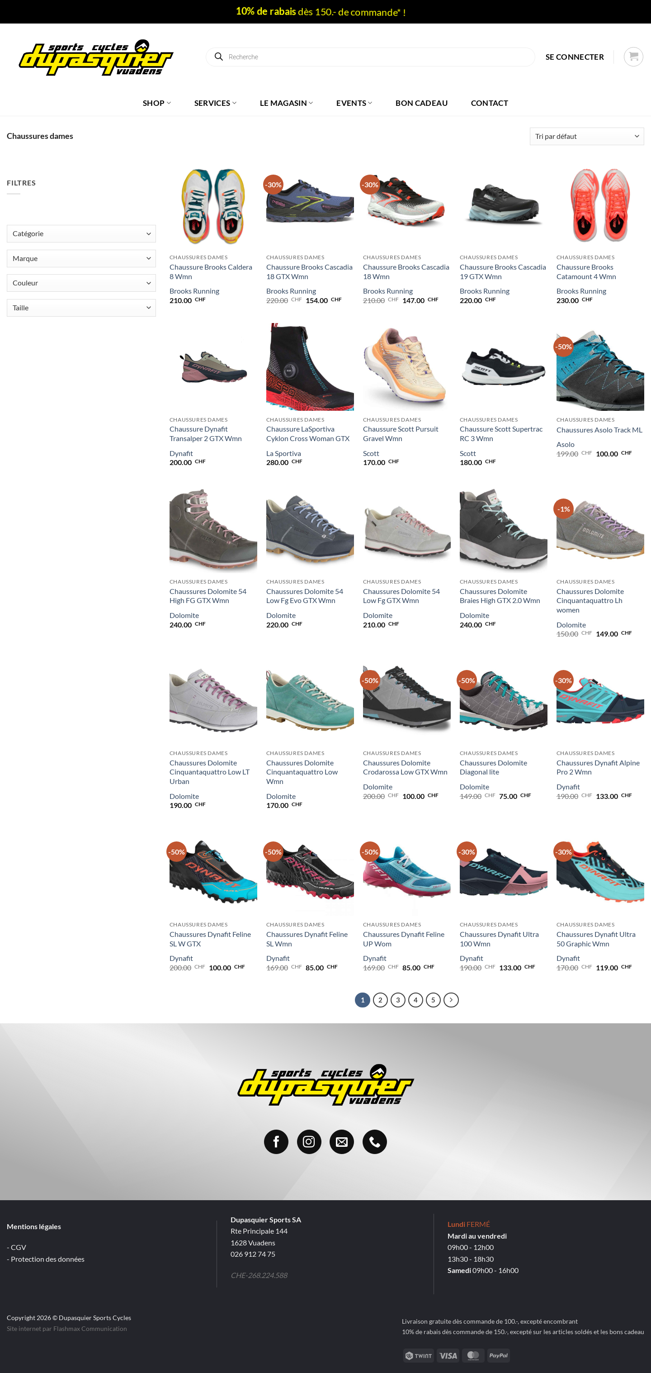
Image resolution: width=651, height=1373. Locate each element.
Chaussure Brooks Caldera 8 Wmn (211, 271)
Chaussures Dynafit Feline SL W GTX (210, 939)
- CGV (16, 1247)
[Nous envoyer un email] (342, 1142)
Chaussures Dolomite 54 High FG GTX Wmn (208, 596)
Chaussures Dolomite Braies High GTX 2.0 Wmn (500, 596)
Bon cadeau (421, 103)
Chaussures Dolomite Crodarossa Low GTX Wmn (405, 767)
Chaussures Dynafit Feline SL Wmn (307, 939)
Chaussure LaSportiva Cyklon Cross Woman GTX (307, 433)
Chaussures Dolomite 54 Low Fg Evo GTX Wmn (304, 596)
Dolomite (184, 615)
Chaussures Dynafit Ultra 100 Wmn (499, 939)
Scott (371, 453)
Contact (489, 103)
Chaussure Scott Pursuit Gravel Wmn (401, 433)
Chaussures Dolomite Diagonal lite (493, 767)
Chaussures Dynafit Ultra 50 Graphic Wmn (596, 939)
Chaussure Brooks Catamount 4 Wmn (586, 271)
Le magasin (286, 103)
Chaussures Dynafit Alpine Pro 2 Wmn (598, 767)
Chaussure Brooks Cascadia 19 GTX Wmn (503, 271)
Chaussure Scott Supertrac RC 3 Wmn (501, 433)
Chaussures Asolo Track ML (599, 429)
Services (215, 103)
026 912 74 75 (253, 1253)
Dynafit (181, 453)
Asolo (566, 444)
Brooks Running (194, 290)
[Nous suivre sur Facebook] (276, 1142)
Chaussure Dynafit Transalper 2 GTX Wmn (206, 433)
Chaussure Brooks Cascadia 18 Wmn (406, 271)
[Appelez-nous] (375, 1142)
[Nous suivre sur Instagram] (309, 1142)
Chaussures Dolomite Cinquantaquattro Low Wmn (302, 772)
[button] (575, 57)
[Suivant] (451, 1000)
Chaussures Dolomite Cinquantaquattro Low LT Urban (210, 772)
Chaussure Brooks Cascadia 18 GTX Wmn (309, 271)
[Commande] (587, 136)
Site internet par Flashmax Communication (67, 1328)
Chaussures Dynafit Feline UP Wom (403, 939)
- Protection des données (46, 1258)
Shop (157, 103)
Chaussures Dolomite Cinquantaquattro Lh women (590, 600)
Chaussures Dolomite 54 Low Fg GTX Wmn (401, 596)
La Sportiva (283, 453)
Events (354, 103)
